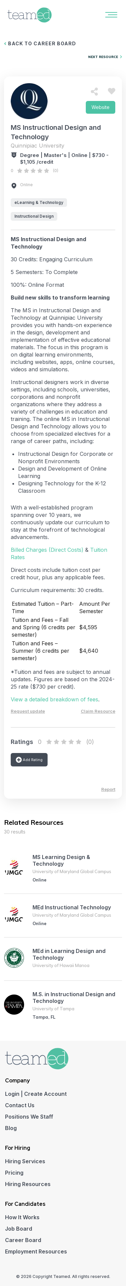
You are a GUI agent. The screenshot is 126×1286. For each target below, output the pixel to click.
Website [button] (100, 107)
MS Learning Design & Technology (61, 860)
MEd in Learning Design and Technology (69, 954)
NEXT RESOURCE (105, 57)
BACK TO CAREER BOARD (40, 43)
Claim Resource (98, 711)
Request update (28, 711)
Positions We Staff (29, 1116)
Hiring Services (25, 1161)
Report (108, 789)
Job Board (18, 1228)
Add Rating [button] (29, 760)
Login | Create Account (36, 1093)
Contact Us (20, 1105)
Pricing (14, 1172)
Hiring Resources (28, 1184)
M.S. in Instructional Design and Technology (74, 997)
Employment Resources (36, 1251)
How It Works (22, 1217)
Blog (11, 1128)
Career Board (23, 1240)
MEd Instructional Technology (72, 907)
